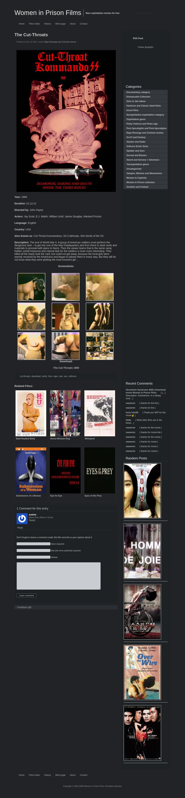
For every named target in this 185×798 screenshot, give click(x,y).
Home (22, 24)
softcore (72, 376)
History (47, 24)
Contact (83, 24)
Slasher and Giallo (135, 142)
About (73, 24)
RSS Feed (138, 38)
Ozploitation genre (135, 119)
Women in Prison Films (47, 12)
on (41, 517)
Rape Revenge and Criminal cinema (60, 42)
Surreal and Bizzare (136, 155)
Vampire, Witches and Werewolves (144, 173)
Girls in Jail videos (136, 101)
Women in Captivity (136, 178)
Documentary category (138, 92)
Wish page (60, 24)
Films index (34, 24)
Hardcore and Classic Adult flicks (143, 106)
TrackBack (24, 612)
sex (65, 376)
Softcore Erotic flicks (137, 146)
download (35, 376)
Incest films (132, 110)
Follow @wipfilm (146, 47)
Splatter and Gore (135, 151)
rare (61, 376)
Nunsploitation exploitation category (145, 115)
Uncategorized (133, 169)
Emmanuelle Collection (138, 97)
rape (55, 376)
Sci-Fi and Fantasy (136, 137)
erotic (44, 376)
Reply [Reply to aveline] (20, 527)
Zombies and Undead (137, 187)
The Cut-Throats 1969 (66, 367)
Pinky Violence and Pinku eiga (142, 124)
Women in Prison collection (140, 182)
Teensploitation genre (137, 164)
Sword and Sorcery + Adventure (142, 160)
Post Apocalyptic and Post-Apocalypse (146, 128)
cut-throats (25, 376)
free (50, 376)
